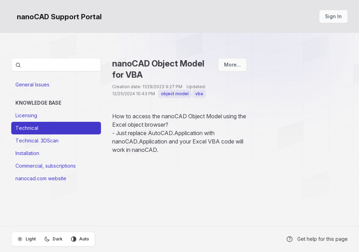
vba (199, 93)
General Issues (32, 85)
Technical (26, 128)
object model (175, 93)
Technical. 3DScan (37, 141)
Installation (27, 153)
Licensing (26, 115)
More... (232, 65)
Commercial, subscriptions (45, 166)
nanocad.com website (40, 178)
